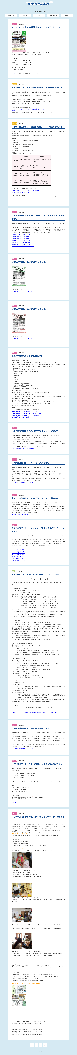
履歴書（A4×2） (16, 111)
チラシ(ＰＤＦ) (15, 802)
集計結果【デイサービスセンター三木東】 (22, 234)
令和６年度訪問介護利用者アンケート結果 (22, 748)
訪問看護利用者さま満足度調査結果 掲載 (22, 514)
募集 (39, 15)
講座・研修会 (53, 15)
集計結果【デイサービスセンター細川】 (22, 242)
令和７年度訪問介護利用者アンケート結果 (22, 482)
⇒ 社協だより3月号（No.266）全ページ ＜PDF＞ (24, 291)
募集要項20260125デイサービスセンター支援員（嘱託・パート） (28, 109)
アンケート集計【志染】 (18, 558)
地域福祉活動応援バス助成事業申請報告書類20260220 (25, 415)
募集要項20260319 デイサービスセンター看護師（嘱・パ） (27, 190)
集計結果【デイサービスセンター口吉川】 (22, 240)
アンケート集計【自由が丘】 (19, 560)
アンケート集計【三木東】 (18, 549)
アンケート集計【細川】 (18, 556)
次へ (45, 1045)
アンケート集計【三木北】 (18, 553)
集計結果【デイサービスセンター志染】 (22, 244)
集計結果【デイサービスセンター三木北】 (22, 238)
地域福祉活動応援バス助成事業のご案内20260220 (24, 411)
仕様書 (13, 712)
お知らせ (25, 15)
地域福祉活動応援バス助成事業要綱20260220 (23, 417)
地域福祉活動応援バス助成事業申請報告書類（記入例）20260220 (28, 413)
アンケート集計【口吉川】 (18, 554)
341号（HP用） (15, 73)
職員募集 (67, 15)
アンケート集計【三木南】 (18, 551)
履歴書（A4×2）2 (24, 192)
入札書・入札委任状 (54, 712)
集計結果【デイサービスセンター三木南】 (22, 236)
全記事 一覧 (11, 15)
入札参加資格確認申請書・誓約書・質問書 (34, 712)
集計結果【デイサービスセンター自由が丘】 (23, 246)
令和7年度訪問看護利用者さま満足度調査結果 (23, 448)
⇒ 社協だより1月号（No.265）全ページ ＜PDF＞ (24, 338)
